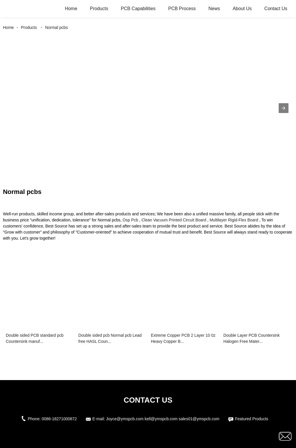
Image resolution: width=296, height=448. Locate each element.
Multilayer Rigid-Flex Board (234, 220)
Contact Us (275, 8)
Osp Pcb (130, 220)
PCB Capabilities (138, 8)
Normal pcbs (56, 27)
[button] (283, 108)
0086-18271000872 (59, 418)
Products (99, 8)
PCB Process (182, 8)
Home (71, 8)
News (214, 8)
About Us (242, 8)
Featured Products (251, 418)
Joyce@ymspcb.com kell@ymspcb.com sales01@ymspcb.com (162, 418)
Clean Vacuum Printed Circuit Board (173, 220)
